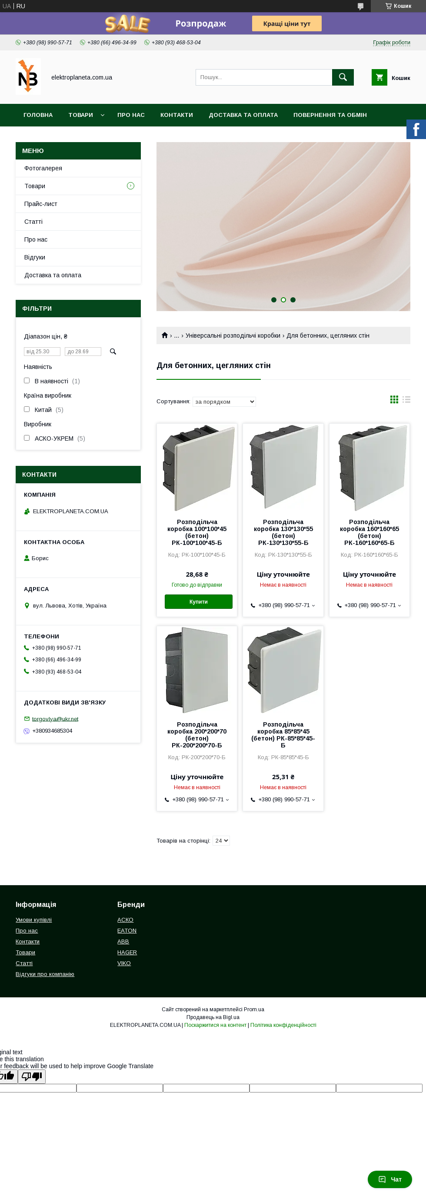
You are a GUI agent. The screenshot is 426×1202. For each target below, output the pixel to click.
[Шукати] (343, 77)
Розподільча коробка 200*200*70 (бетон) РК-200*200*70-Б (196, 735)
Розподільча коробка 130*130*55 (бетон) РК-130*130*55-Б (283, 532)
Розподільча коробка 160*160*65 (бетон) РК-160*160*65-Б (369, 532)
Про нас (131, 115)
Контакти (176, 115)
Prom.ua (254, 1009)
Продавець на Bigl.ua (213, 1017)
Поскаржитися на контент (215, 1025)
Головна (38, 115)
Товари (80, 115)
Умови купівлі (34, 919)
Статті (33, 221)
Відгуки (34, 257)
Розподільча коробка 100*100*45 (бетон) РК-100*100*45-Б (196, 532)
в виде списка (406, 401)
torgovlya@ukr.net (55, 718)
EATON (126, 930)
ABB (123, 941)
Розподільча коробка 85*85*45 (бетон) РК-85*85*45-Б (283, 735)
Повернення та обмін (330, 115)
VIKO (124, 963)
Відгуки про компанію (45, 974)
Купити (199, 602)
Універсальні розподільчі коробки (233, 335)
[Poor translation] (32, 1076)
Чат (390, 1179)
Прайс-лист (40, 203)
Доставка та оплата (243, 115)
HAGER (127, 952)
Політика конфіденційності (283, 1025)
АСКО (125, 919)
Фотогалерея (43, 168)
